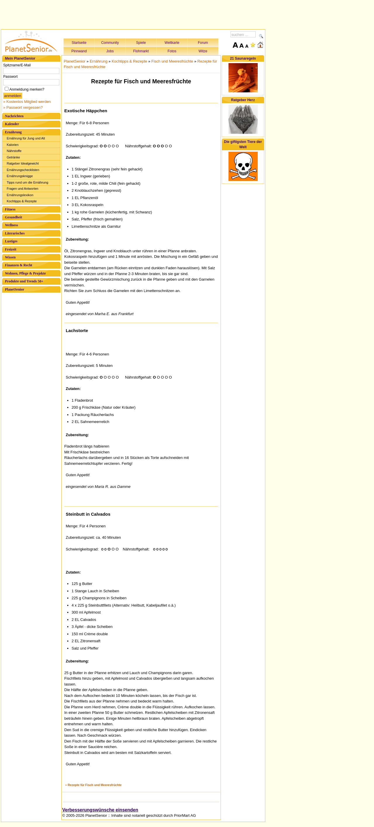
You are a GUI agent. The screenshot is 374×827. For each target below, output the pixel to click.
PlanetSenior (14, 289)
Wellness (11, 225)
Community (110, 43)
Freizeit (10, 249)
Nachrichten (14, 116)
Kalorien (12, 144)
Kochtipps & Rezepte (22, 201)
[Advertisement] (133, 14)
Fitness (10, 209)
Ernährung (13, 132)
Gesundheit (13, 217)
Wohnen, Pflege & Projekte (25, 273)
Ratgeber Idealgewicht (23, 163)
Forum (203, 43)
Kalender (12, 124)
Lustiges (11, 241)
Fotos (171, 51)
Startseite (79, 43)
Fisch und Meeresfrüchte (172, 61)
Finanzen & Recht (18, 265)
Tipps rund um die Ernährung (27, 182)
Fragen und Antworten (22, 188)
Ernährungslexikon (20, 195)
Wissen (10, 257)
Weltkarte (172, 43)
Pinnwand (79, 51)
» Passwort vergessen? (23, 107)
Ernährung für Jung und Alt (26, 138)
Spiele (141, 43)
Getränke (13, 157)
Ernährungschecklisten (23, 170)
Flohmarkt (141, 51)
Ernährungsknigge (20, 176)
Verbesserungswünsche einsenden (100, 809)
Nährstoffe (14, 151)
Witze (203, 51)
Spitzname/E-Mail (17, 65)
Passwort (10, 77)
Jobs (110, 51)
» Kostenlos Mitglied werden (27, 101)
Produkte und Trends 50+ (24, 281)
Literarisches (15, 233)
